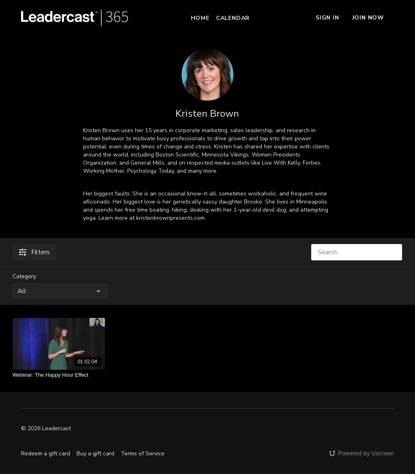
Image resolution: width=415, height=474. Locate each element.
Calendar (233, 18)
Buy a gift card (95, 453)
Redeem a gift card (45, 453)
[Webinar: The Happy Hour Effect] (59, 375)
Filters (34, 252)
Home (200, 18)
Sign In (327, 17)
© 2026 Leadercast (46, 428)
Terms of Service (143, 453)
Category (24, 276)
